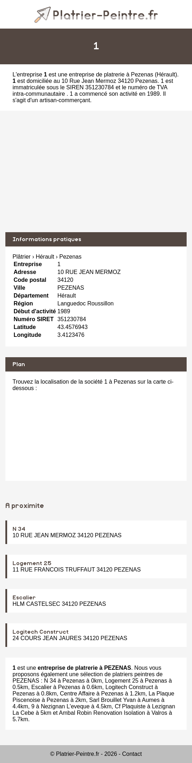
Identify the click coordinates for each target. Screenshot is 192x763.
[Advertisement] (96, 171)
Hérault (166, 74)
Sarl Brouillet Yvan (112, 700)
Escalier (24, 597)
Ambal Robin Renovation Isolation (102, 713)
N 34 (19, 529)
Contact (132, 754)
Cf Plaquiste (130, 706)
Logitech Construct (41, 632)
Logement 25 (32, 563)
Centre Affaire (77, 693)
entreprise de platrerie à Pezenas (111, 74)
